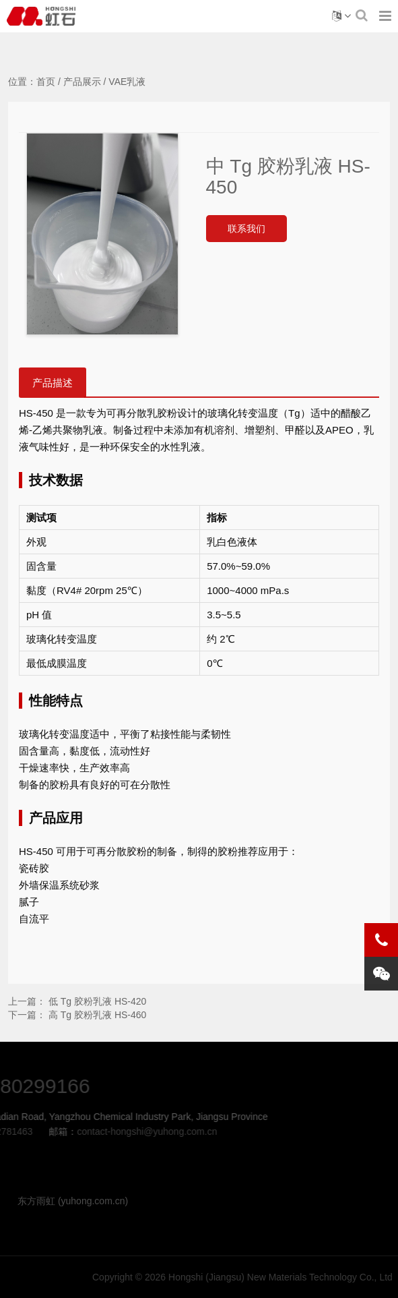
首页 (45, 81)
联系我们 (246, 228)
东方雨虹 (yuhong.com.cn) (73, 1201)
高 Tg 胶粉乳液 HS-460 (97, 1014)
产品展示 (82, 81)
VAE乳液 (126, 81)
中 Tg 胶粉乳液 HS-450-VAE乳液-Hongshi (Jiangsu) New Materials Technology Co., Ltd (41, 16)
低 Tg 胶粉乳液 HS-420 (97, 1001)
